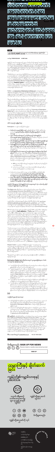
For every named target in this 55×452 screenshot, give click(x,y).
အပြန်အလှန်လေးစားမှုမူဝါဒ (26, 447)
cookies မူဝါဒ (24, 437)
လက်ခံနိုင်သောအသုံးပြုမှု (27, 440)
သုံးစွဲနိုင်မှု (23, 431)
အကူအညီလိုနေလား (33, 3)
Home (9, 50)
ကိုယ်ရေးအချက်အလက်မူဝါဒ (27, 443)
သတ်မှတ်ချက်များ (25, 434)
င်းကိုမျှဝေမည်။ (13, 344)
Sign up (34, 351)
